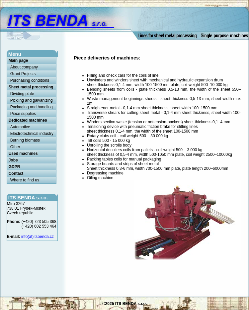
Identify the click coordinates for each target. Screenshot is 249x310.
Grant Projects (23, 73)
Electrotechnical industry (31, 133)
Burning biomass (25, 140)
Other (15, 147)
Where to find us (24, 180)
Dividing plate (22, 93)
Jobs (13, 160)
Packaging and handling (31, 107)
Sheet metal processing (31, 87)
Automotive (20, 127)
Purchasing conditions (29, 80)
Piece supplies (23, 113)
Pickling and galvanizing (31, 100)
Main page (18, 60)
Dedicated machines (28, 120)
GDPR (14, 166)
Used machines (23, 153)
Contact (16, 173)
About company (24, 67)
